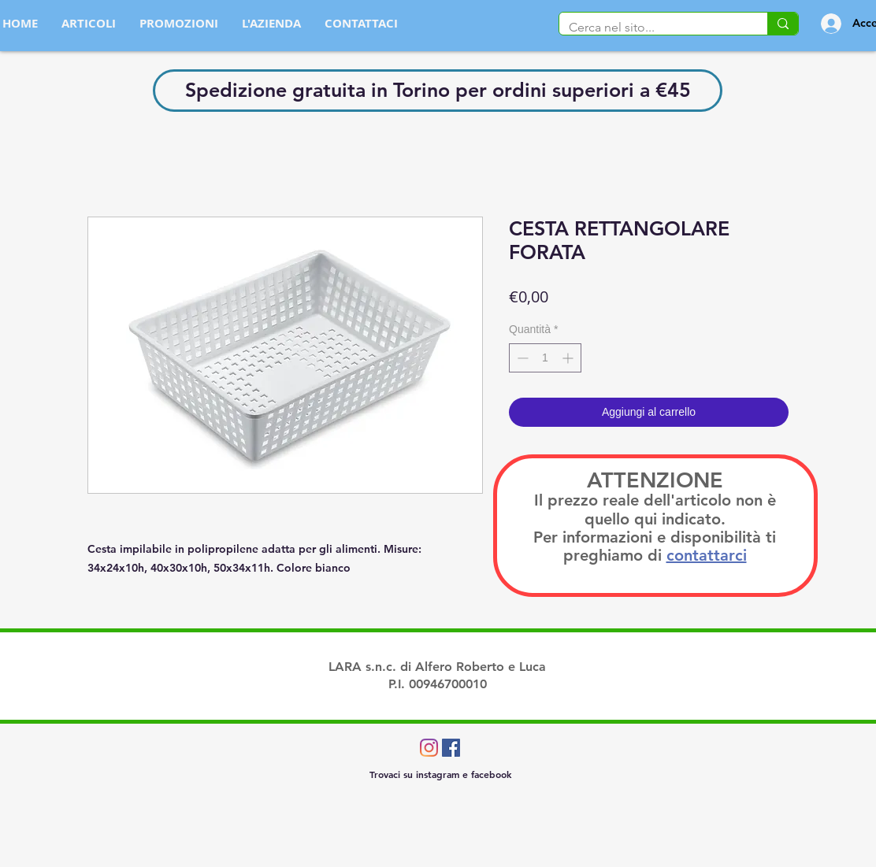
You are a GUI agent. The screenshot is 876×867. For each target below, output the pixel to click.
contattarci (706, 555)
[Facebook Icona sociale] (451, 748)
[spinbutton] (545, 358)
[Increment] (569, 358)
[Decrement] (521, 358)
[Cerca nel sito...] (651, 28)
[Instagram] (429, 748)
